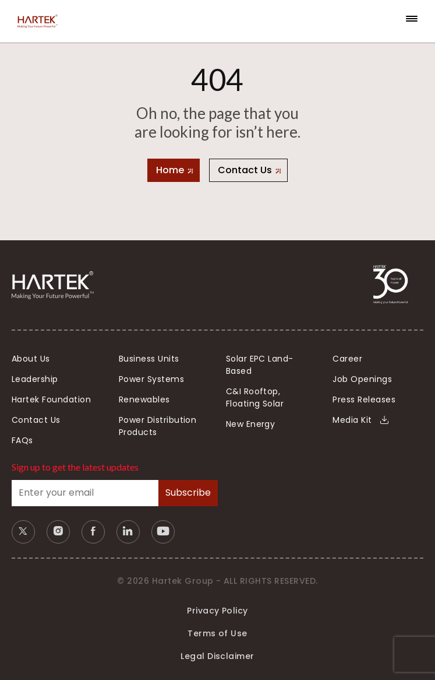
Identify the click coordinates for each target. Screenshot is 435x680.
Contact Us (245, 170)
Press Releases (364, 399)
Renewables (144, 399)
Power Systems (151, 379)
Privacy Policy (217, 610)
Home (170, 170)
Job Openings (362, 379)
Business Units (149, 358)
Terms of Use (217, 633)
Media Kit (360, 420)
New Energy (250, 424)
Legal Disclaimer (217, 656)
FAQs (22, 440)
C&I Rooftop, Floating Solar (255, 397)
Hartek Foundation (51, 399)
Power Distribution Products (158, 426)
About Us (31, 358)
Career (347, 358)
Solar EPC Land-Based (259, 365)
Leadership (35, 379)
